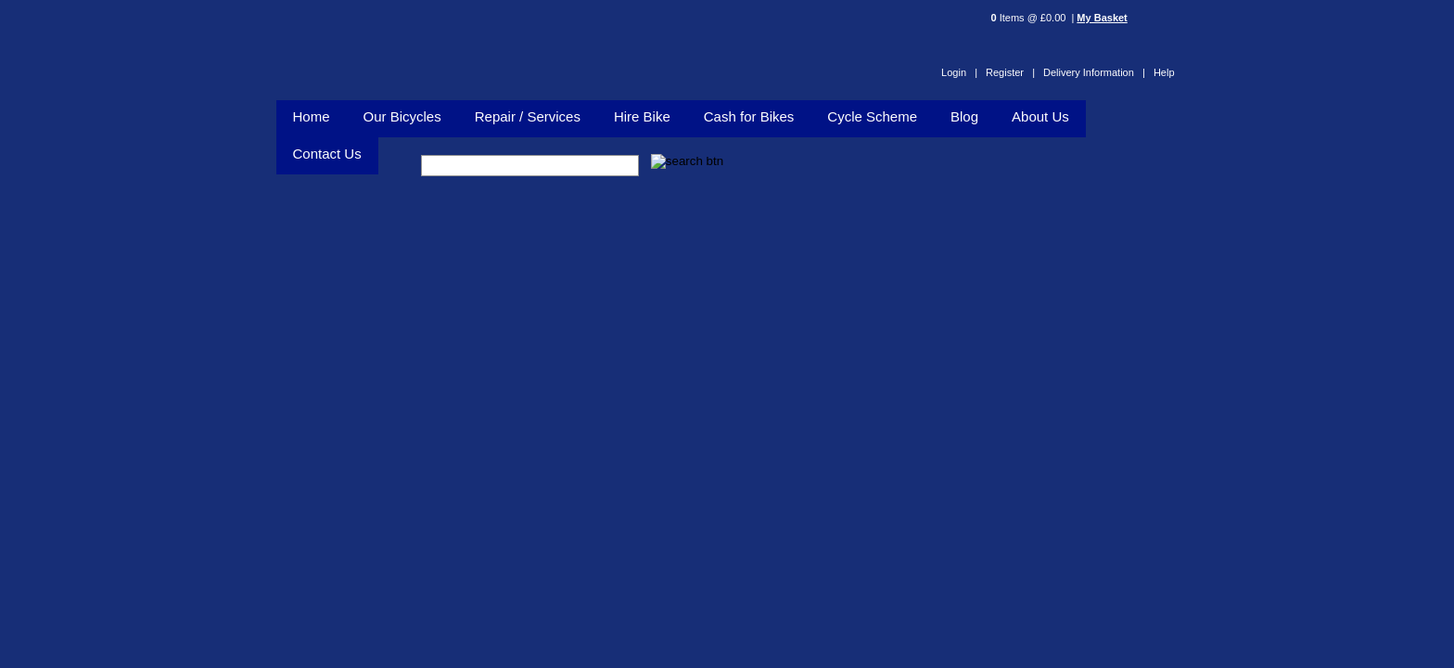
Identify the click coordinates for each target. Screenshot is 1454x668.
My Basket (1102, 17)
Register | (1010, 72)
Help (1164, 72)
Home (311, 116)
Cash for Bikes (749, 116)
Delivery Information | (1094, 72)
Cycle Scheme (872, 116)
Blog (964, 116)
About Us (1040, 116)
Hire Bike (642, 116)
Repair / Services (527, 116)
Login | (959, 72)
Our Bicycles (402, 116)
